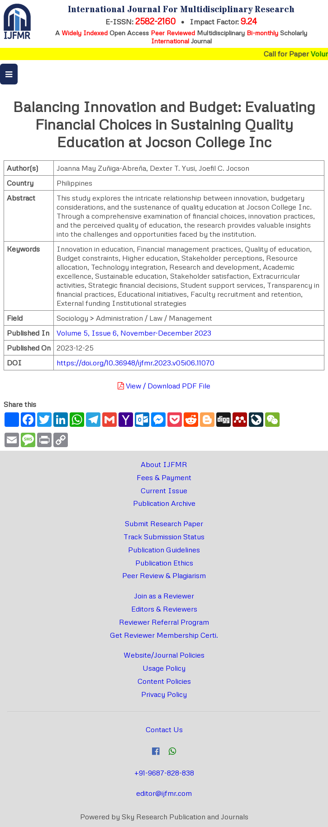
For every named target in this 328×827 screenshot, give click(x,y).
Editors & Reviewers (164, 608)
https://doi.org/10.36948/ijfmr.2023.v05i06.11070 (135, 362)
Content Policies (164, 681)
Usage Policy (164, 668)
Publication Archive (164, 503)
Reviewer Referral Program (164, 621)
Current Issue (164, 490)
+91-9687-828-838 (164, 772)
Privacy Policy (164, 694)
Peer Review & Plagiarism (164, 575)
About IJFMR (164, 464)
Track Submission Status (164, 536)
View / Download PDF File (164, 385)
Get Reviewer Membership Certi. (164, 635)
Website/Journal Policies (164, 654)
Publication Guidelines (164, 549)
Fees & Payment (164, 477)
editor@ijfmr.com (164, 793)
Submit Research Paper (164, 523)
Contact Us (164, 729)
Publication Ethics (164, 562)
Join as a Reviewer (164, 595)
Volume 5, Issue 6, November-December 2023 (134, 332)
